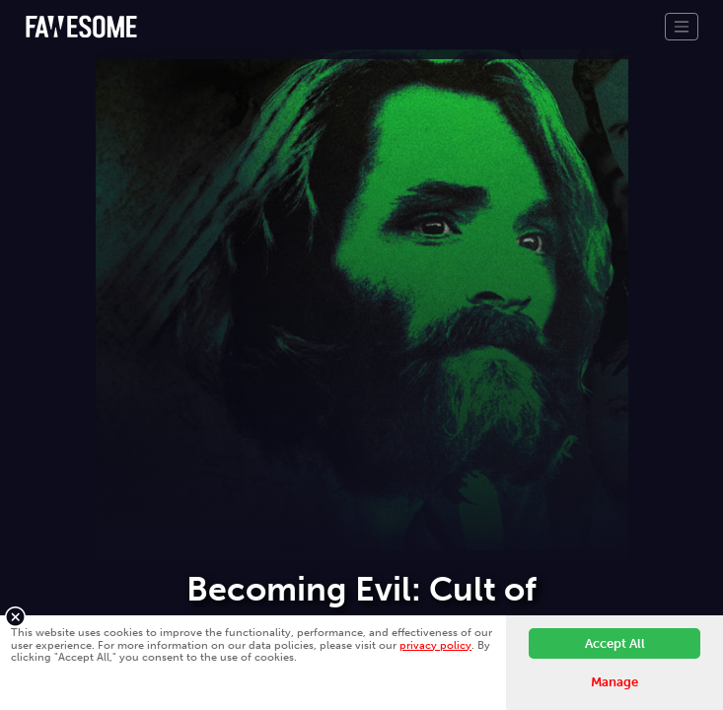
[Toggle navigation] (681, 26)
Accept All (615, 643)
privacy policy (435, 645)
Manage (614, 681)
